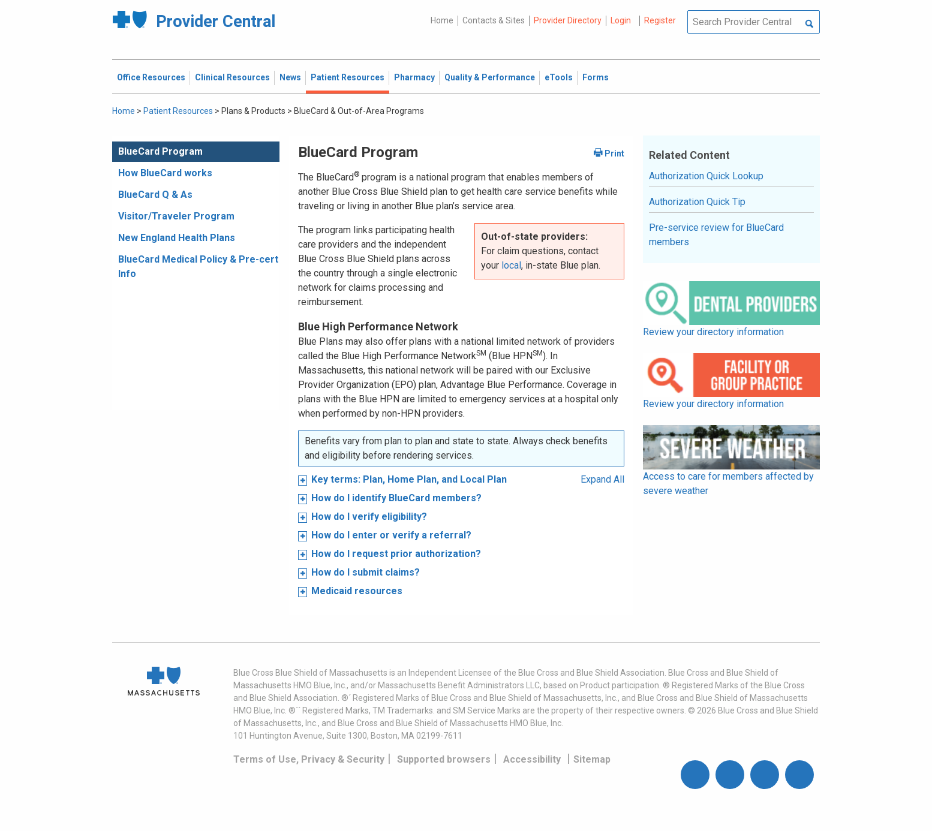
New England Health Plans (176, 237)
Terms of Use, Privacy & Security (308, 759)
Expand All (602, 479)
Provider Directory (568, 20)
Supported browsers (444, 759)
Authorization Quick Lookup (706, 176)
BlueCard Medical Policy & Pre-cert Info (198, 266)
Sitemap (592, 759)
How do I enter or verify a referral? (391, 535)
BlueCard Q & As (155, 194)
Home (442, 20)
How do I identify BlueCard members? (396, 498)
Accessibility (532, 759)
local (511, 265)
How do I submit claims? (365, 572)
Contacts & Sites (493, 20)
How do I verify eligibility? (369, 516)
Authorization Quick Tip (697, 201)
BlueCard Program (160, 151)
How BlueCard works (165, 173)
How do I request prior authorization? (396, 553)
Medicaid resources (356, 591)
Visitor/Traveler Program (176, 216)
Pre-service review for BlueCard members (716, 235)
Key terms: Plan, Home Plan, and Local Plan (409, 479)
